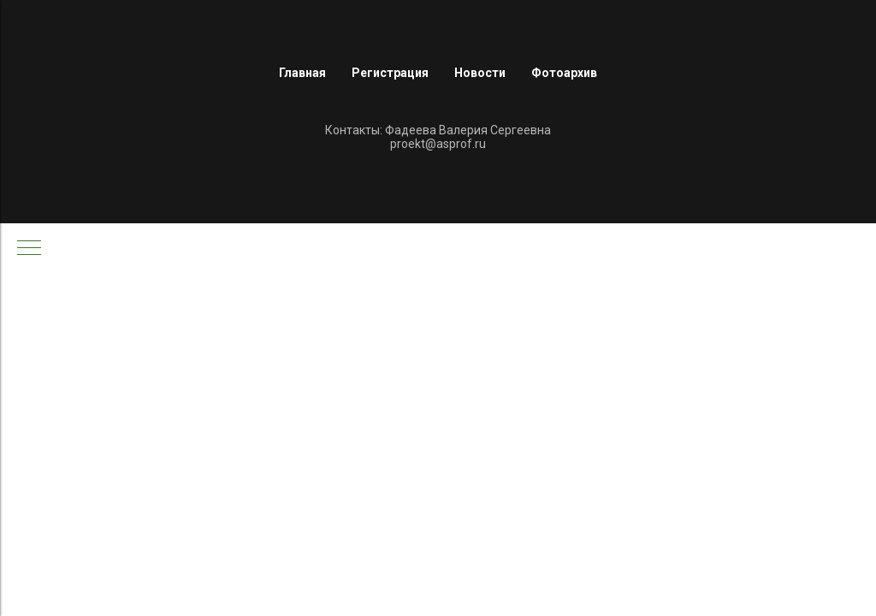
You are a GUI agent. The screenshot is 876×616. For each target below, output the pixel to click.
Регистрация (390, 73)
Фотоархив (564, 73)
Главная (302, 73)
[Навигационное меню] (29, 249)
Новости (480, 73)
